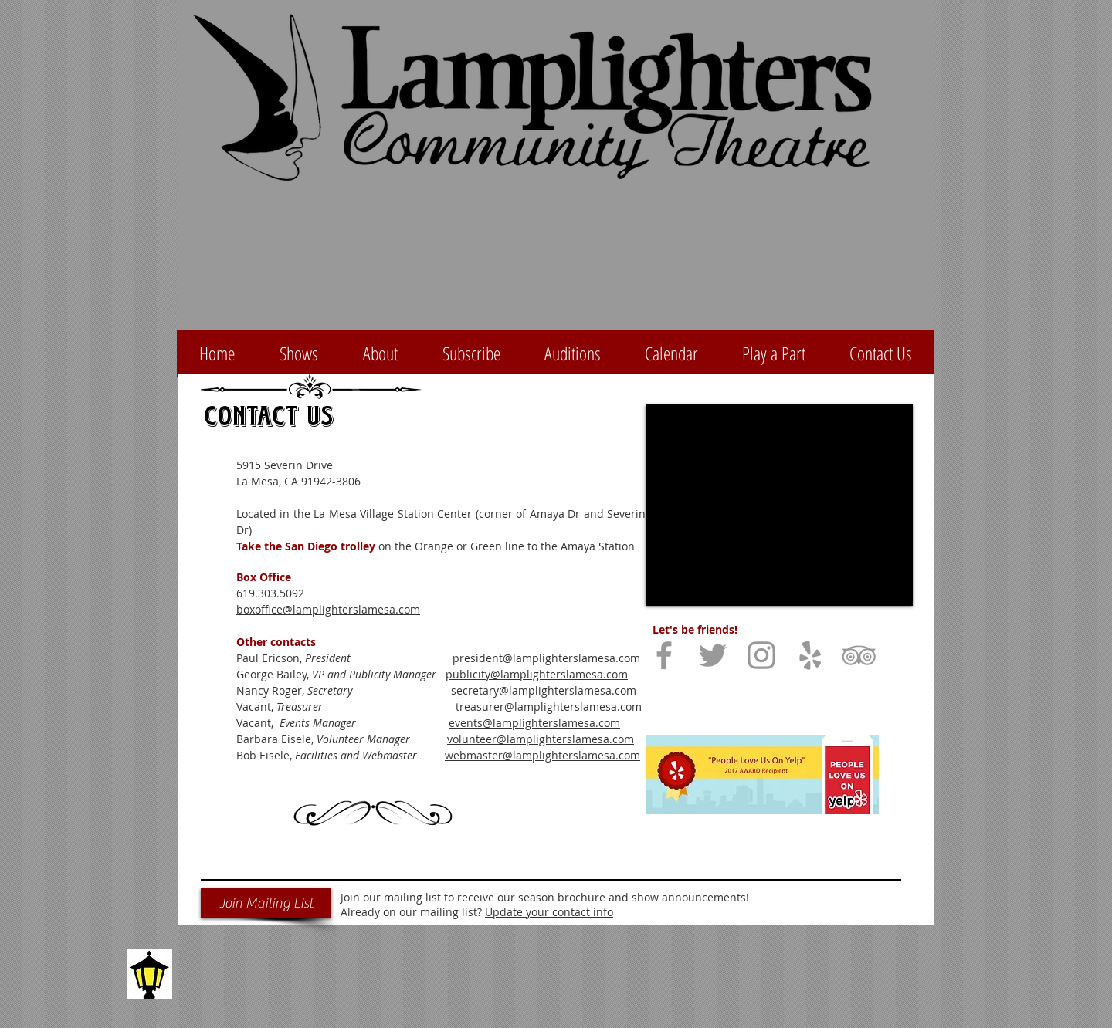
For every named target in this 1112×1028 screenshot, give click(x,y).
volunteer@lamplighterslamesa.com (540, 739)
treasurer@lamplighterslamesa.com (549, 706)
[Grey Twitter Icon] (712, 655)
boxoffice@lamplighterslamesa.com (328, 609)
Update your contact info (549, 912)
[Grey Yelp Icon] (810, 655)
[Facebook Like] (749, 699)
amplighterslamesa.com (565, 674)
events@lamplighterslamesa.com (534, 722)
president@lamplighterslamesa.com (546, 658)
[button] (471, 353)
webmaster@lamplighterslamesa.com (542, 755)
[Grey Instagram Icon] (761, 655)
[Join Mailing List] (266, 903)
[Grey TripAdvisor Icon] (858, 655)
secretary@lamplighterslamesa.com (543, 690)
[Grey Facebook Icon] (664, 655)
